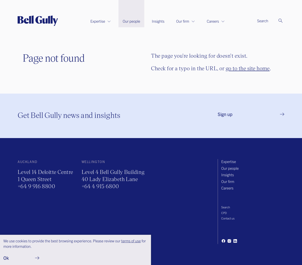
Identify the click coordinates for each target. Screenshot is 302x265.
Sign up (225, 114)
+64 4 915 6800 (100, 186)
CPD (224, 213)
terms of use (131, 240)
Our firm (185, 21)
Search (225, 207)
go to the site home (248, 68)
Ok (6, 258)
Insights (158, 21)
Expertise (100, 21)
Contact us (227, 218)
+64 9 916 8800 (36, 186)
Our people (131, 21)
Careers (216, 21)
